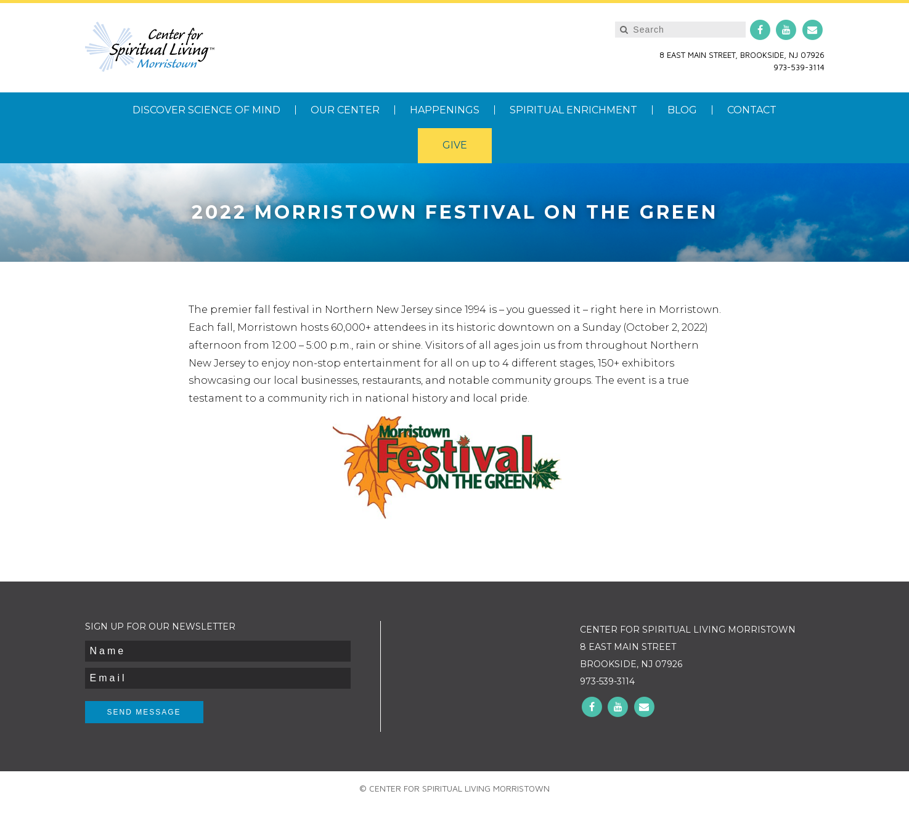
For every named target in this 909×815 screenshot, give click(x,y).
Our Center (345, 110)
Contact (752, 110)
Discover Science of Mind (206, 110)
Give (455, 145)
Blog (682, 110)
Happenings (444, 110)
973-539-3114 (799, 67)
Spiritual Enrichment (573, 110)
